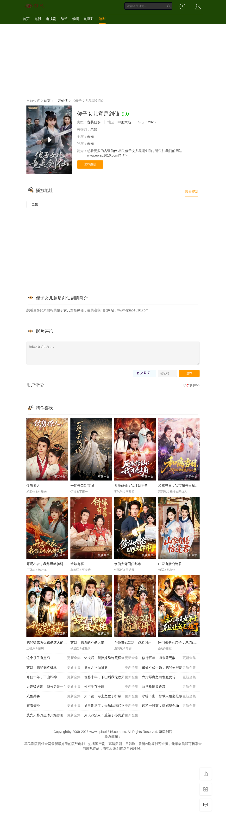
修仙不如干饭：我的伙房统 (169, 667)
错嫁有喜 (77, 564)
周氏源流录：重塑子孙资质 (111, 715)
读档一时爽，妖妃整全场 (169, 705)
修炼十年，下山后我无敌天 (111, 677)
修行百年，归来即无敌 (169, 658)
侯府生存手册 (111, 686)
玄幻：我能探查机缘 (53, 667)
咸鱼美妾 (53, 696)
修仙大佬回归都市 (127, 564)
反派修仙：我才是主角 (131, 485)
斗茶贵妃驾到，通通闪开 (132, 642)
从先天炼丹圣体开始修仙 (53, 715)
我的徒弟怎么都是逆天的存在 (48, 642)
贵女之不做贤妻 (111, 667)
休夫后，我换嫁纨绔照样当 (111, 658)
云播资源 (191, 191)
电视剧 (51, 19)
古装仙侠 (61, 101)
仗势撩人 (33, 485)
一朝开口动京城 (82, 485)
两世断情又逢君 (169, 686)
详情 (123, 155)
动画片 (89, 19)
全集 (34, 204)
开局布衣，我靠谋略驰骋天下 (48, 564)
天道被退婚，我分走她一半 (53, 686)
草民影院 (165, 732)
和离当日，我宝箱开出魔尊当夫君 (183, 485)
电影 (37, 19)
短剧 (102, 19)
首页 (26, 19)
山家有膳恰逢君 (170, 564)
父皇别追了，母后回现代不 (111, 705)
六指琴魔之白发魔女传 (169, 677)
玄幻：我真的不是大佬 (87, 642)
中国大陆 (124, 122)
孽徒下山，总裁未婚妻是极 (169, 696)
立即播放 (90, 164)
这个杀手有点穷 (53, 658)
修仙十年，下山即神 (53, 677)
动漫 (75, 19)
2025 (152, 122)
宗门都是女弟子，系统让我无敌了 (183, 642)
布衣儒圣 (53, 705)
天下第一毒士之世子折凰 (111, 696)
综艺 (64, 19)
